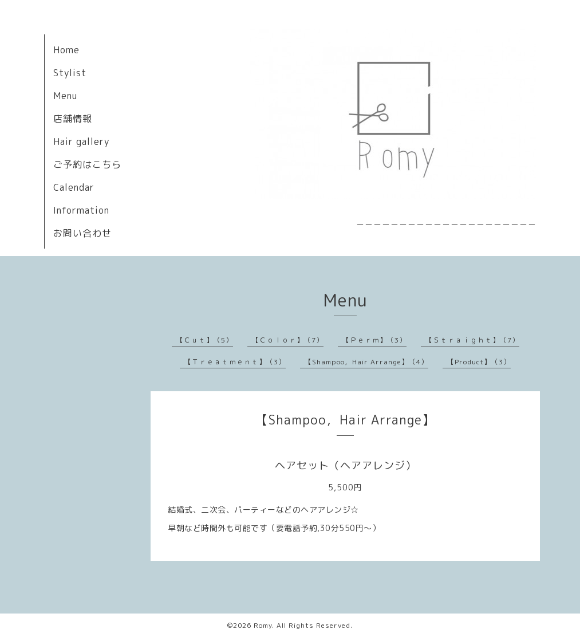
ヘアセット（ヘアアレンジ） (345, 465)
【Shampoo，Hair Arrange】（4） (366, 362)
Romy (263, 625)
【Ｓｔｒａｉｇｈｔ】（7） (472, 340)
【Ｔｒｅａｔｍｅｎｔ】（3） (235, 362)
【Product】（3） (479, 362)
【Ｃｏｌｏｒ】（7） (287, 340)
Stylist (69, 72)
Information (81, 210)
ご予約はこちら (87, 164)
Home (66, 50)
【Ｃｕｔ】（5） (204, 340)
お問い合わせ (82, 233)
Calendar (73, 187)
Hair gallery (81, 141)
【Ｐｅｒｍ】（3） (374, 340)
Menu (65, 95)
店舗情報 (72, 118)
